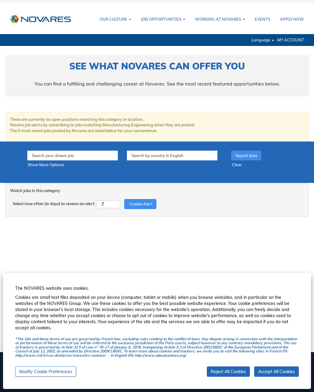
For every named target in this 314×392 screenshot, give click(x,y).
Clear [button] (237, 164)
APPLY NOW (292, 19)
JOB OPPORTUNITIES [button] (163, 19)
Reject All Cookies (228, 371)
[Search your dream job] (72, 156)
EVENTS (262, 19)
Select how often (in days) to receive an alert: (54, 203)
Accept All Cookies (276, 371)
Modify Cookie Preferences (45, 371)
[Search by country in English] (172, 156)
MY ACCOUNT (290, 40)
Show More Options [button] (46, 164)
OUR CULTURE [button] (115, 19)
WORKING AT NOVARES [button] (220, 19)
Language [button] (262, 40)
